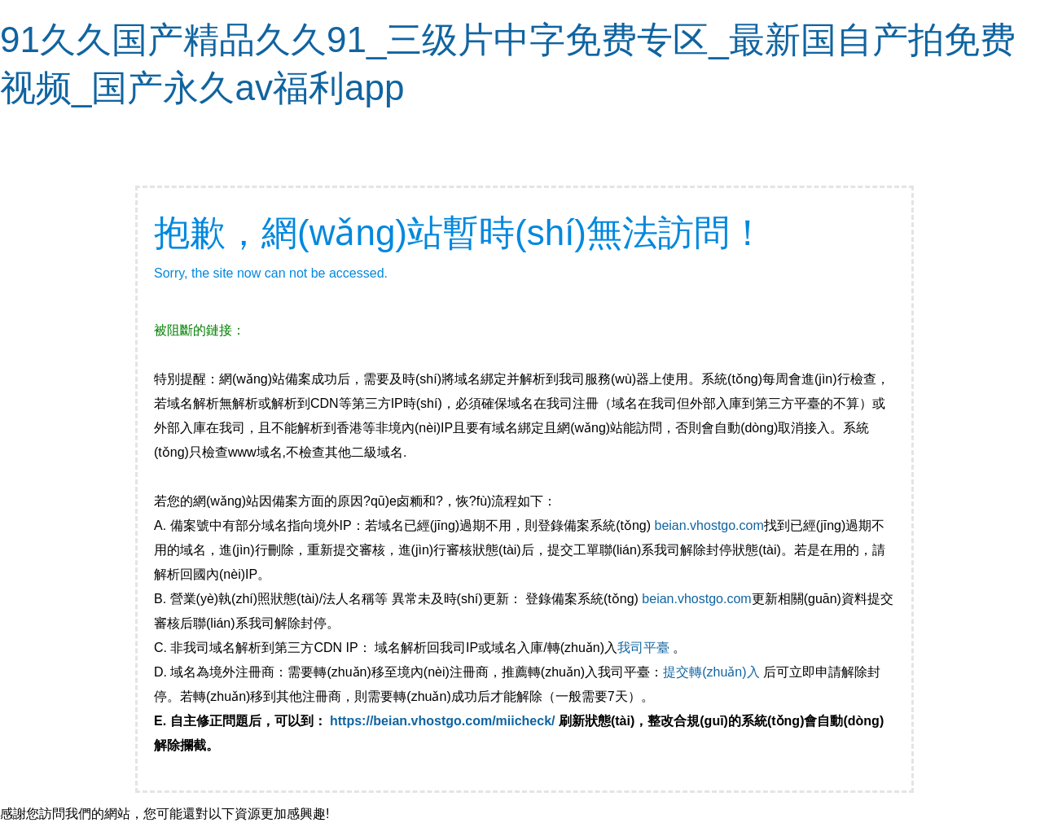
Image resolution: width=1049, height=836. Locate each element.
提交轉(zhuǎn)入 (711, 672)
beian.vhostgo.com (708, 525)
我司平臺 (645, 647)
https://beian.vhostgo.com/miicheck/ (442, 721)
